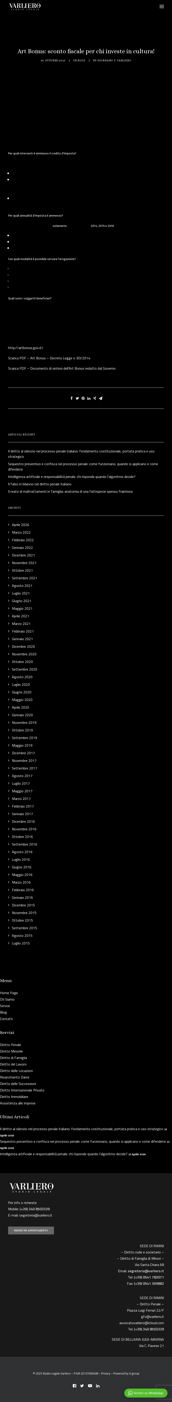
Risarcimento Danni (14, 1077)
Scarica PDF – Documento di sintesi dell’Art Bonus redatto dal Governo (62, 368)
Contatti (6, 1018)
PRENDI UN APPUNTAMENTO (31, 1230)
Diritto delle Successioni (18, 1083)
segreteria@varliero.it (35, 1215)
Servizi (5, 1005)
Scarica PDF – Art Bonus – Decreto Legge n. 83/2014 (49, 358)
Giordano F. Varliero (114, 60)
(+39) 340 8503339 (149, 1329)
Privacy (105, 1373)
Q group (134, 1373)
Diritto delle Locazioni (16, 1070)
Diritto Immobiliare (14, 1096)
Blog (81, 60)
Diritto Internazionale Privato (22, 1090)
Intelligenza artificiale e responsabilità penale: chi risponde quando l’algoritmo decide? (63, 1154)
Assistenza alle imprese (18, 1103)
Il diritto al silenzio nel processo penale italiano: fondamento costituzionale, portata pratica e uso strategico (81, 1128)
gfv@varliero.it (152, 1316)
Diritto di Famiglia (13, 1057)
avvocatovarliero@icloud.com (141, 1322)
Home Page (9, 992)
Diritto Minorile (11, 1051)
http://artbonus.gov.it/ (25, 347)
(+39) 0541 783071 (149, 1277)
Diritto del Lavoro (13, 1064)
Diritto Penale (10, 1044)
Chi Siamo (7, 999)
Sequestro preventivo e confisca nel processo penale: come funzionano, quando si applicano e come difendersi (83, 1141)
